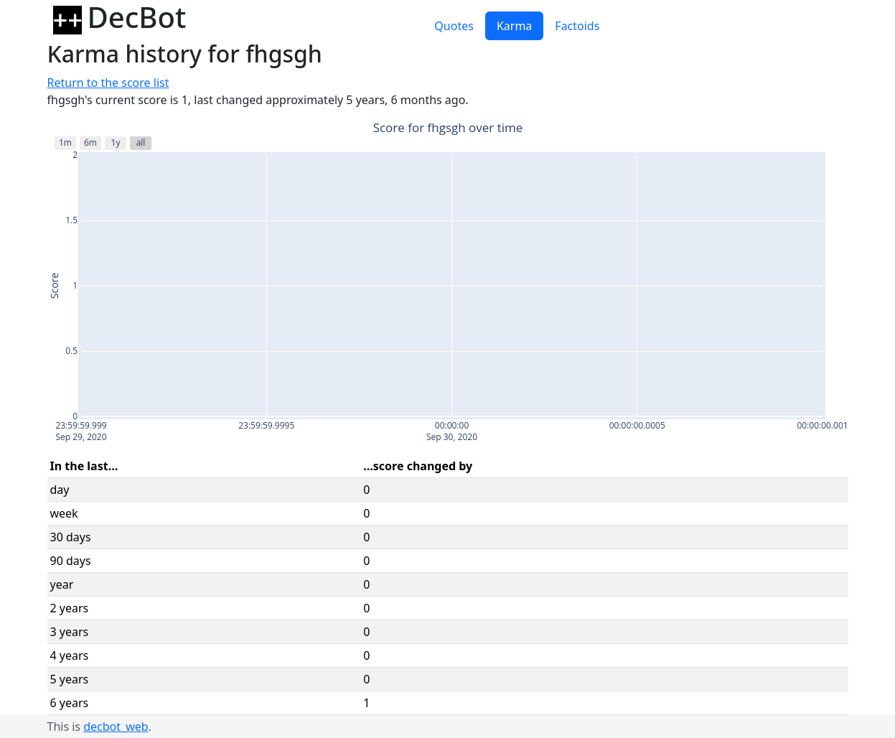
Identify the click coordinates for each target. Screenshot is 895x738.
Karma (514, 26)
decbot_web (115, 726)
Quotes (454, 26)
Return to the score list (108, 82)
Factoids (577, 26)
